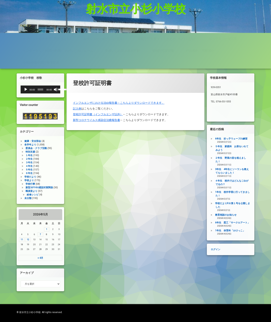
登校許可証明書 (163, 39)
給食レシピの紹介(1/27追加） (105, 27)
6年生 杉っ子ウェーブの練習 (238, 138)
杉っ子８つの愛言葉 (223, 27)
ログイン (25, 14)
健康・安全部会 (25, 132)
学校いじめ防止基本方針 (122, 39)
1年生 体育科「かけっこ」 (237, 230)
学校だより (23, 170)
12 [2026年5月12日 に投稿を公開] (21, 239)
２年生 (21, 151)
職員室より (24, 185)
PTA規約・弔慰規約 (200, 39)
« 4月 (33, 258)
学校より (22, 174)
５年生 (21, 162)
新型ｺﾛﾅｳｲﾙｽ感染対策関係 (32, 182)
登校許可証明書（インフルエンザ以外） (98, 105)
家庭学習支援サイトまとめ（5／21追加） (167, 27)
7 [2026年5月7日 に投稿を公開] (33, 234)
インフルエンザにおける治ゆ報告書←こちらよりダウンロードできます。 (118, 94)
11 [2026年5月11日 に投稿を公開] (14, 239)
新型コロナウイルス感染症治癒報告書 (96, 111)
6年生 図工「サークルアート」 (239, 222)
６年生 (21, 166)
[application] (33, 89)
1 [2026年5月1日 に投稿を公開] (39, 229)
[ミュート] (49, 89)
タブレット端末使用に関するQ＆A (47, 27)
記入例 (77, 99)
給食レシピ (25, 189)
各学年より (23, 136)
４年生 (21, 159)
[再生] (18, 89)
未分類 (20, 193)
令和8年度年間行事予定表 (41, 51)
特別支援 (23, 143)
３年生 (21, 155)
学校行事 (23, 178)
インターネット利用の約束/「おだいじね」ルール (58, 39)
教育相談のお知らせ (233, 214)
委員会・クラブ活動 (29, 139)
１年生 (21, 147)
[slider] (33, 89)
